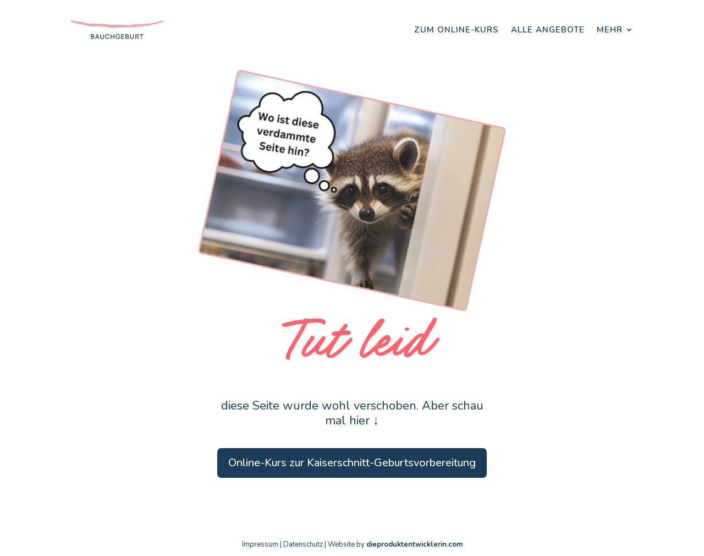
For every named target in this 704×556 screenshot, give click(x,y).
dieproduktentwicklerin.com (414, 544)
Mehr (610, 29)
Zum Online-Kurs (456, 29)
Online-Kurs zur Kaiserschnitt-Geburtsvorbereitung (352, 462)
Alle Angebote (548, 29)
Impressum (260, 544)
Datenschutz (303, 544)
